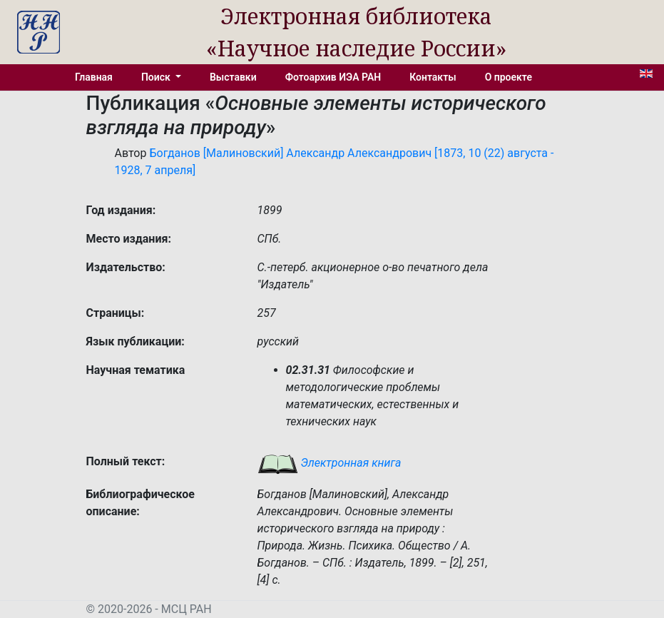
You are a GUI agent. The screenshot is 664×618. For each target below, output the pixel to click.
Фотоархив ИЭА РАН (333, 77)
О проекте (508, 77)
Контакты (432, 77)
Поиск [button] (157, 77)
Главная (94, 77)
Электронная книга (329, 463)
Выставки (233, 77)
